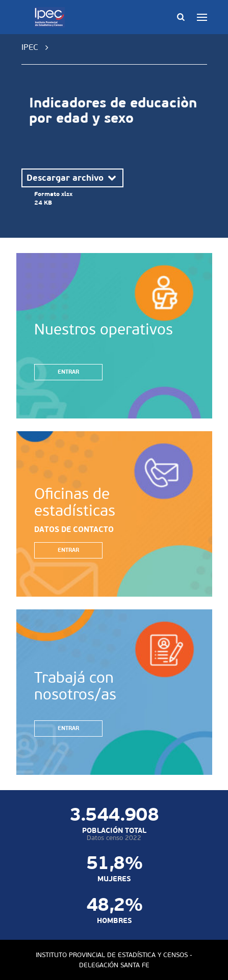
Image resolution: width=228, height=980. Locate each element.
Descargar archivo (72, 177)
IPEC (29, 47)
